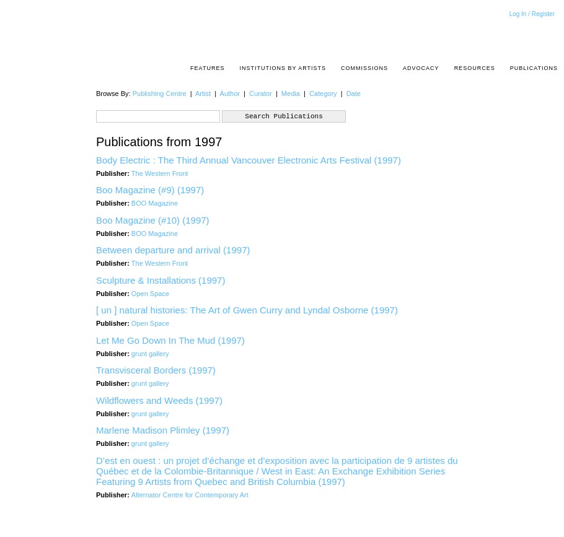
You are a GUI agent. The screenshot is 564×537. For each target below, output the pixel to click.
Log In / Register (532, 14)
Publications (534, 68)
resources (474, 68)
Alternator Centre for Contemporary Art (190, 495)
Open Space (150, 293)
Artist (203, 93)
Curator (260, 93)
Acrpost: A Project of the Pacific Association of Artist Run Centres (551, 34)
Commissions (364, 68)
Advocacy (421, 68)
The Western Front (159, 173)
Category (323, 93)
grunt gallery (150, 353)
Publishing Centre (160, 93)
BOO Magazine (154, 203)
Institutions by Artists (282, 68)
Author (230, 93)
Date (353, 93)
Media (290, 93)
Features (207, 68)
